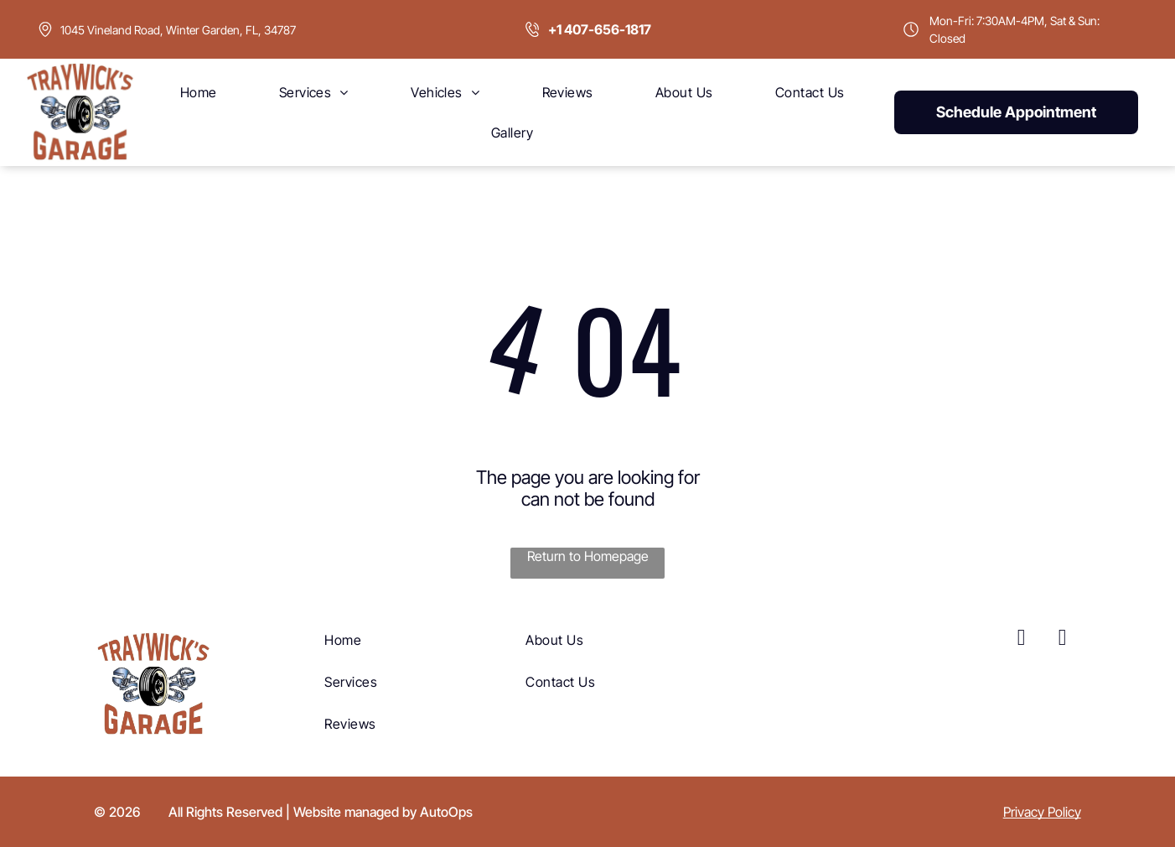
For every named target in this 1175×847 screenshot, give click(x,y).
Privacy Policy (1042, 811)
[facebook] (1021, 639)
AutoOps (446, 811)
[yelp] (1062, 639)
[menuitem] (198, 92)
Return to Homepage (588, 556)
